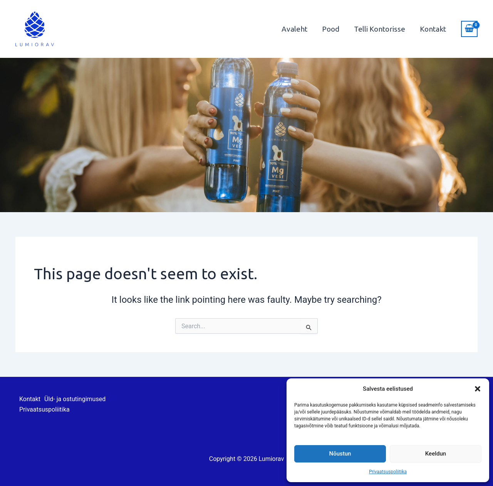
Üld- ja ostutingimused (75, 399)
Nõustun (340, 453)
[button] (477, 389)
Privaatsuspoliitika (388, 471)
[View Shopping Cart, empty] (469, 29)
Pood (330, 29)
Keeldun (435, 453)
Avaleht (294, 29)
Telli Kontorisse (379, 29)
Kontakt (433, 29)
